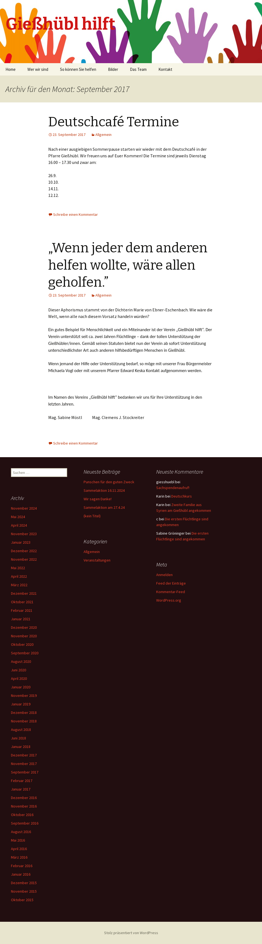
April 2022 (19, 576)
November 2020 (24, 635)
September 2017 (24, 772)
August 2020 (21, 661)
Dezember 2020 (24, 627)
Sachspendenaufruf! (172, 487)
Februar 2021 (21, 610)
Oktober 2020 (22, 644)
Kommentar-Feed (170, 591)
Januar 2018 (20, 746)
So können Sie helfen (78, 69)
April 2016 (19, 848)
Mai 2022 (18, 567)
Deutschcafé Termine (113, 122)
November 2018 (24, 721)
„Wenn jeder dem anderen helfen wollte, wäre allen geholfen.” (127, 265)
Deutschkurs (181, 496)
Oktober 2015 (22, 899)
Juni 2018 (18, 738)
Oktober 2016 (22, 814)
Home (10, 69)
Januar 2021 (20, 618)
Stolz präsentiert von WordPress (131, 932)
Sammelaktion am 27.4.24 (104, 507)
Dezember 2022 (24, 550)
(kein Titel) (92, 515)
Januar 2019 (20, 704)
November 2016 (24, 806)
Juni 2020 (18, 669)
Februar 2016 (21, 865)
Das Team (138, 69)
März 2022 (19, 584)
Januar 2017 (20, 789)
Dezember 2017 (24, 755)
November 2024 (24, 508)
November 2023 (24, 533)
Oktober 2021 (22, 601)
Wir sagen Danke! (98, 498)
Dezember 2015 (24, 882)
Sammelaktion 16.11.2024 (104, 490)
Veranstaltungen (97, 560)
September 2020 (24, 652)
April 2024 (19, 525)
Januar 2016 (20, 874)
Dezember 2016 (24, 797)
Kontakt (165, 69)
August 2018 (21, 729)
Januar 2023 (20, 542)
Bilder (113, 69)
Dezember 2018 (24, 712)
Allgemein (103, 134)
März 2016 (19, 857)
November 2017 (24, 763)
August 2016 (21, 831)
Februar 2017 (21, 780)
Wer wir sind (37, 69)
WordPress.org (168, 600)
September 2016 (24, 823)
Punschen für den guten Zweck (109, 481)
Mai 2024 (18, 516)
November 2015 (24, 891)
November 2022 (24, 559)
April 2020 (19, 678)
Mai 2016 (18, 840)
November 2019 (24, 695)
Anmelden (164, 574)
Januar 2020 (20, 687)
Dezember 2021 (24, 593)
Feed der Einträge (171, 583)
